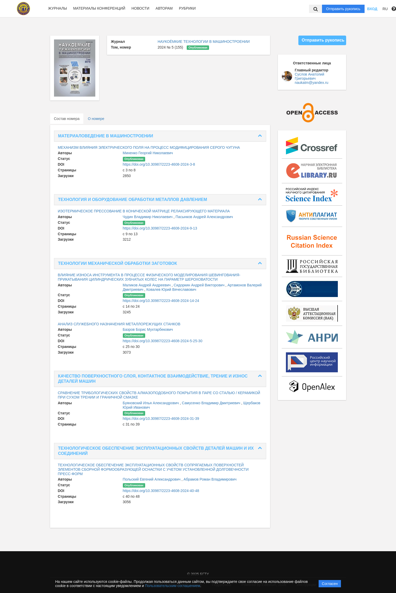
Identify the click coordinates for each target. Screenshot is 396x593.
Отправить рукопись (343, 9)
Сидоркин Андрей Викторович (199, 285)
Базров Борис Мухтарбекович (148, 329)
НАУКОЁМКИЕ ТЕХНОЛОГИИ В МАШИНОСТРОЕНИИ (204, 41)
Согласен (330, 584)
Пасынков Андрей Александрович (204, 217)
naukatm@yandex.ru (311, 82)
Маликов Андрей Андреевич (147, 285)
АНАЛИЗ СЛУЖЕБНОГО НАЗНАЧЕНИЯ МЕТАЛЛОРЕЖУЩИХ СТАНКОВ (119, 324)
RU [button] (385, 9)
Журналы (57, 8)
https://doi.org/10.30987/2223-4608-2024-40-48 (161, 491)
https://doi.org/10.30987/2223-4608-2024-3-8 (159, 164)
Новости (140, 8)
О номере (96, 119)
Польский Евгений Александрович (152, 479)
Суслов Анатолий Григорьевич (309, 76)
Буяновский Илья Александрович (151, 403)
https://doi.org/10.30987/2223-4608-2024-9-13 (160, 228)
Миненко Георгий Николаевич (148, 153)
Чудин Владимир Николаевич (148, 217)
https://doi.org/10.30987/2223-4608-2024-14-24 (161, 301)
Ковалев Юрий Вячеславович (171, 289)
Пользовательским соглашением (172, 586)
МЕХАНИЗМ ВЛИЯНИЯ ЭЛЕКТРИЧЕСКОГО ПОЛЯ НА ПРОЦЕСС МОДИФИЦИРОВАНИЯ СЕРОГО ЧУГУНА (149, 147)
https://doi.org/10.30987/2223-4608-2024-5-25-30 (163, 341)
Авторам (164, 8)
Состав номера (67, 119)
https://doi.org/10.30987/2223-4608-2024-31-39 (161, 418)
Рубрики (187, 8)
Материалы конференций (99, 8)
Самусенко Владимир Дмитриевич (211, 403)
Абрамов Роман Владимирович (210, 479)
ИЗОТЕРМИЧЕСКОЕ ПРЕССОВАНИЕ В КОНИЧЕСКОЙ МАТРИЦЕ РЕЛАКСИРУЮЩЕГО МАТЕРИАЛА (144, 211)
